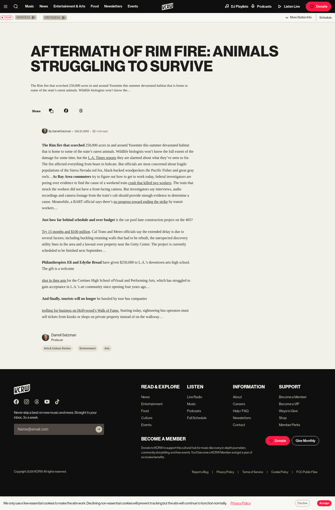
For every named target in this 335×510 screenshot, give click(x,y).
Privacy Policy (223, 472)
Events (133, 6)
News (44, 6)
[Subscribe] (99, 429)
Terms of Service (250, 472)
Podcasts (261, 6)
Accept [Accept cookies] (324, 503)
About (237, 397)
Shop (283, 418)
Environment (88, 348)
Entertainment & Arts (69, 6)
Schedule (325, 17)
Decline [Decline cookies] (303, 503)
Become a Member (293, 397)
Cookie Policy (277, 472)
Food (95, 6)
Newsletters (113, 6)
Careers (239, 404)
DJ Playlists (236, 6)
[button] (26, 17)
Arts (107, 348)
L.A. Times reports (102, 158)
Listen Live (289, 6)
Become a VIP (289, 404)
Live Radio (194, 397)
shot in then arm (54, 280)
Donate (318, 6)
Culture (146, 418)
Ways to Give (288, 411)
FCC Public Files (304, 472)
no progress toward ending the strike (141, 202)
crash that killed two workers (149, 183)
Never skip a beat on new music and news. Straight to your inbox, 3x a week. (55, 415)
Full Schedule (197, 418)
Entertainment (152, 404)
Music (29, 6)
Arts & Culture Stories (57, 348)
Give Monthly (305, 441)
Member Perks (289, 425)
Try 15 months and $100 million (66, 232)
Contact (239, 425)
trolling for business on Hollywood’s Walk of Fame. (80, 310)
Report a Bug (200, 472)
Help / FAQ (241, 411)
